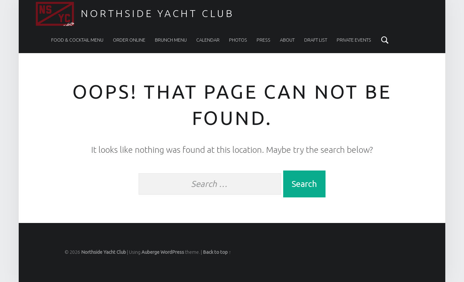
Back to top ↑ (217, 252)
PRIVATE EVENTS (354, 40)
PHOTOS (238, 40)
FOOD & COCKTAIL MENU (77, 40)
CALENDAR (208, 40)
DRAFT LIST (315, 40)
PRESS (263, 40)
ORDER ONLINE (129, 40)
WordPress (172, 252)
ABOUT (287, 40)
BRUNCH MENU (171, 40)
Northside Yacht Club (157, 13)
